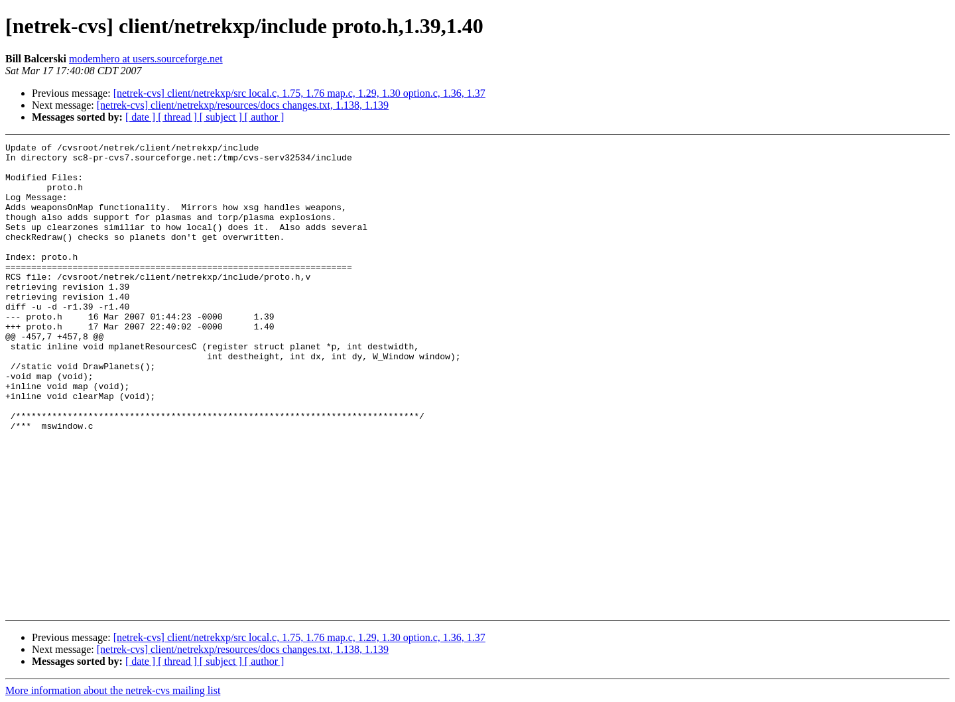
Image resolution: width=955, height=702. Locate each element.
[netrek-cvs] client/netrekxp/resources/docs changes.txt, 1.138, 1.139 (243, 105)
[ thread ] (179, 117)
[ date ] (141, 117)
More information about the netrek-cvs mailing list (112, 690)
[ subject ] (222, 117)
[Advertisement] (849, 176)
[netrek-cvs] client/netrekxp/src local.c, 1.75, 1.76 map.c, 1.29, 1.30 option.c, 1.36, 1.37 (299, 93)
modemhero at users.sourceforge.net (146, 58)
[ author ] (265, 117)
